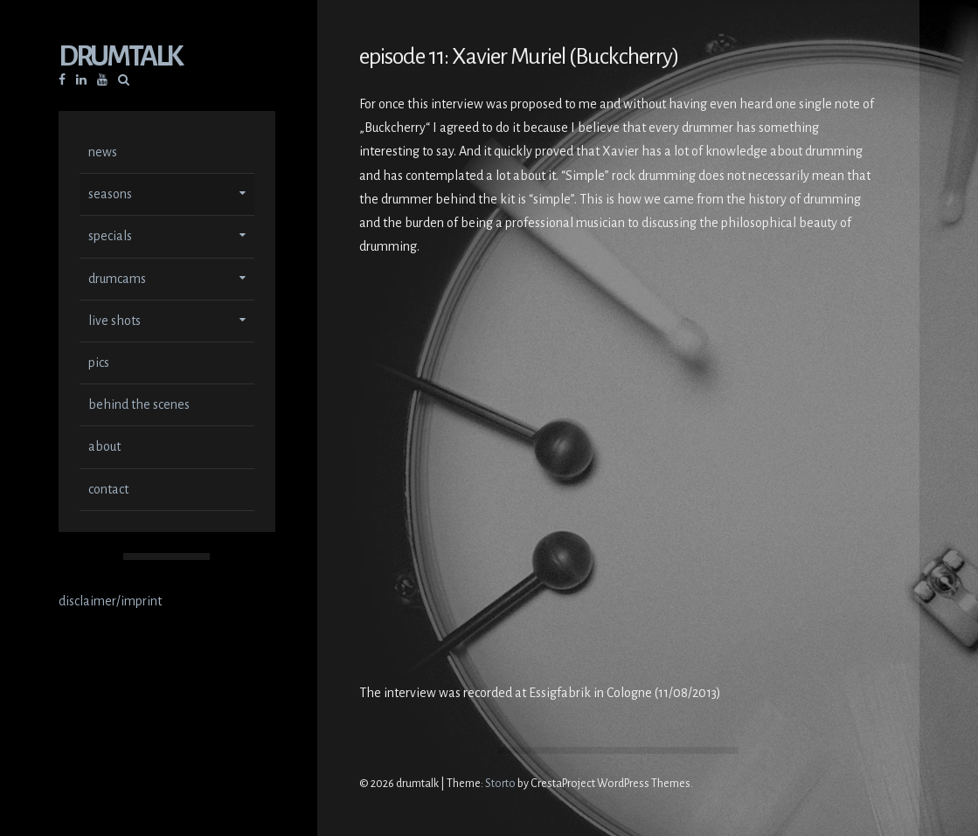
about (104, 448)
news (102, 154)
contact (108, 491)
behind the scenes (139, 406)
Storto (500, 783)
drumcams (117, 280)
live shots (114, 322)
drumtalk (120, 58)
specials (110, 238)
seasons (110, 196)
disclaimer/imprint (110, 603)
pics (98, 364)
